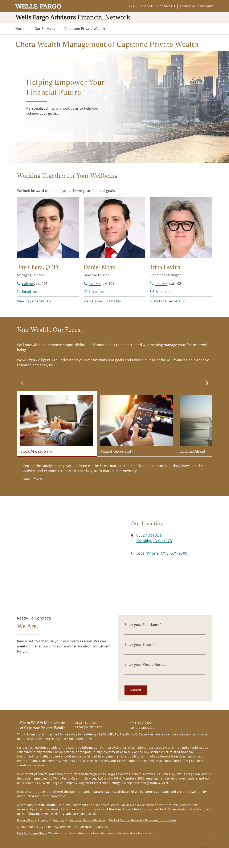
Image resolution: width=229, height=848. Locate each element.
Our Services (44, 28)
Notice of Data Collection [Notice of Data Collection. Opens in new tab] (87, 820)
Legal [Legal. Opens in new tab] (45, 820)
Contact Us (166, 6)
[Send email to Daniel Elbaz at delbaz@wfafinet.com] (94, 291)
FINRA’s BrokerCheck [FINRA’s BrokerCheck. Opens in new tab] (32, 833)
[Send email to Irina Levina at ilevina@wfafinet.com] (160, 291)
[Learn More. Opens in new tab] (32, 478)
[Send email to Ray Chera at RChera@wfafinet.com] (27, 291)
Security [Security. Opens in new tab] (59, 820)
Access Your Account (196, 6)
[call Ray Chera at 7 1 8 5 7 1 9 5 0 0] (25, 283)
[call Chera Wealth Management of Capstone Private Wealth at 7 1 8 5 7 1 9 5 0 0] (161, 553)
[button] (34, 301)
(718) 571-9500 (141, 6)
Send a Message (142, 728)
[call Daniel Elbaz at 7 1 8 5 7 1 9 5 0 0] (92, 283)
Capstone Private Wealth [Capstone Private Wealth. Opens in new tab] (84, 28)
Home (20, 28)
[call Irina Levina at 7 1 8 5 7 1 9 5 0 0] (158, 283)
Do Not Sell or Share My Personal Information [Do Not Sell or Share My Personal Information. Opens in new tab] (142, 820)
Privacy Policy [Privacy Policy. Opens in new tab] (27, 820)
